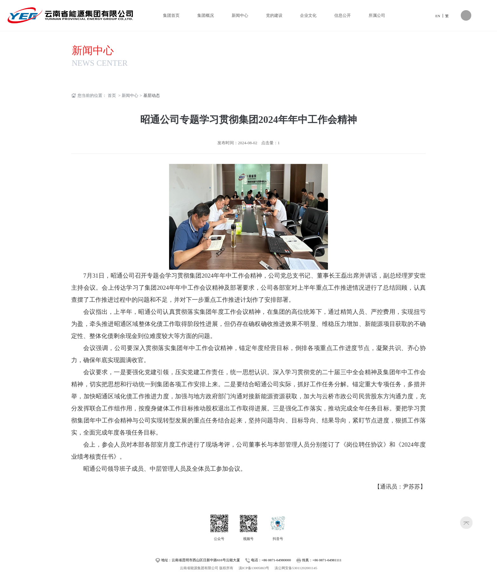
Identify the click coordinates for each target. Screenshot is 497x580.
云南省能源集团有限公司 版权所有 (206, 568)
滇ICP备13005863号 (254, 568)
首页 (112, 95)
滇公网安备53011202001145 (296, 568)
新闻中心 (93, 50)
